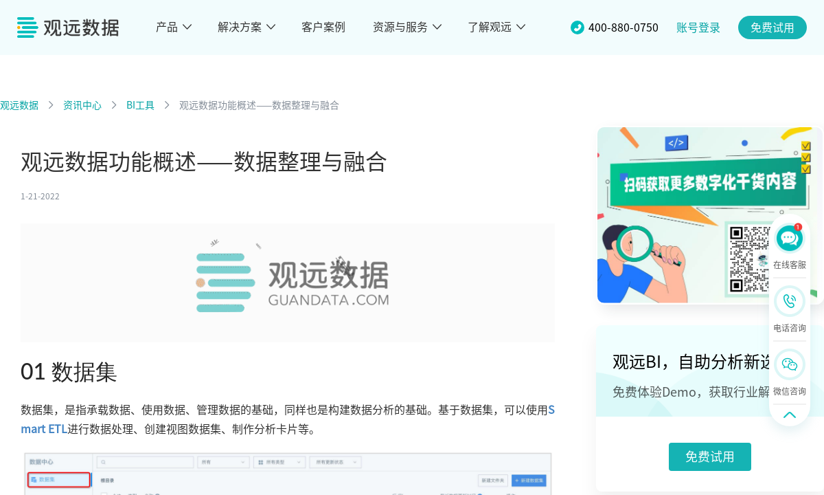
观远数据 (19, 105)
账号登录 (698, 27)
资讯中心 (82, 105)
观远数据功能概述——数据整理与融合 (259, 105)
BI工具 (140, 105)
